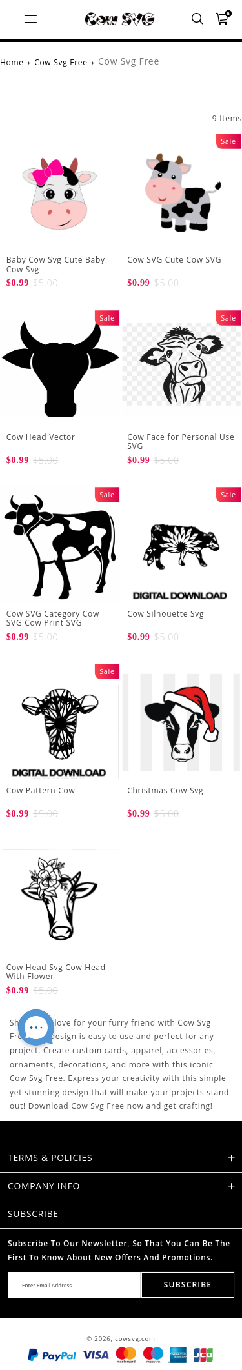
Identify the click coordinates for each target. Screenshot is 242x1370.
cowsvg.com (135, 1339)
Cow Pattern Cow (41, 790)
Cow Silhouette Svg (165, 613)
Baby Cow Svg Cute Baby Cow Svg (55, 264)
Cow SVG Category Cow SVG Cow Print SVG (52, 618)
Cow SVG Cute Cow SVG (174, 259)
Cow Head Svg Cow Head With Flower (56, 972)
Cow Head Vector (41, 437)
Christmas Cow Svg (165, 790)
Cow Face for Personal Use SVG (180, 442)
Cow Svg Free (61, 62)
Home (12, 62)
